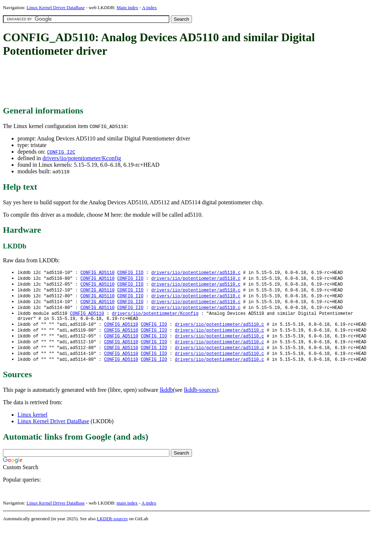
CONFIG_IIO (130, 273)
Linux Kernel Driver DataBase (56, 7)
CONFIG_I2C (61, 151)
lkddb (166, 396)
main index (127, 509)
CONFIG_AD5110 (98, 273)
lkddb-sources (200, 396)
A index (149, 7)
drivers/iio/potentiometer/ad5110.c (195, 273)
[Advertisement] (135, 82)
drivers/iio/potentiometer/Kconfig (81, 158)
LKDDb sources (112, 525)
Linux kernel (32, 421)
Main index (127, 7)
